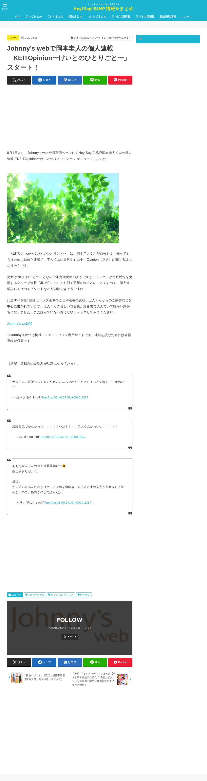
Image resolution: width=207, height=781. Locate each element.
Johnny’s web (17, 323)
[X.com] (69, 637)
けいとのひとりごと (62, 594)
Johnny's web (36, 594)
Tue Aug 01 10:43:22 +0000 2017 (62, 436)
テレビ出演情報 (120, 16)
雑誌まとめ (75, 16)
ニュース (186, 16)
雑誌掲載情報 (168, 16)
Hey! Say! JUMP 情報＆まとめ (103, 9)
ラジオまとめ (55, 16)
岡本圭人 (85, 594)
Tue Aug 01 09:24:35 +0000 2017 (67, 502)
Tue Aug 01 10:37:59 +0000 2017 (65, 397)
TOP (17, 16)
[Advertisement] (69, 116)
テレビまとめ (34, 16)
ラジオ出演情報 (145, 16)
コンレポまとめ (96, 16)
